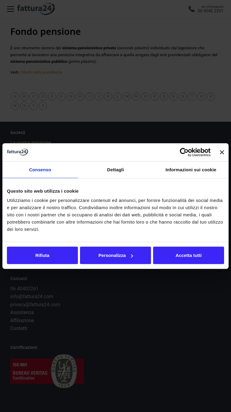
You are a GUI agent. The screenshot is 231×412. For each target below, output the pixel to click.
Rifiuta (42, 255)
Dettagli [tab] (115, 169)
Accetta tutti (189, 255)
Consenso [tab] (40, 169)
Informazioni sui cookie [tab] (190, 169)
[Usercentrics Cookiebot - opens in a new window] (184, 152)
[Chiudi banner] (222, 152)
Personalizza (115, 255)
